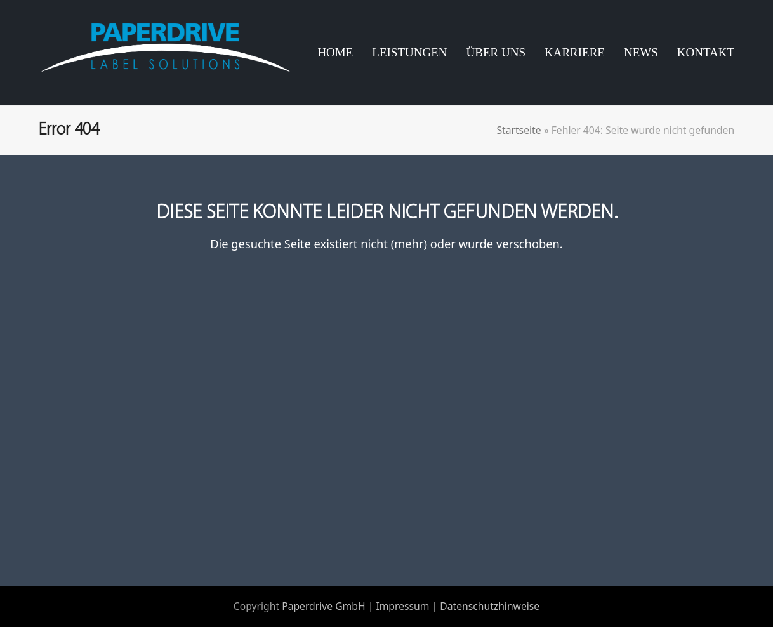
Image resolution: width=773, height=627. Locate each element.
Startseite (518, 130)
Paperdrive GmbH (323, 606)
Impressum (402, 606)
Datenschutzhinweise (489, 606)
